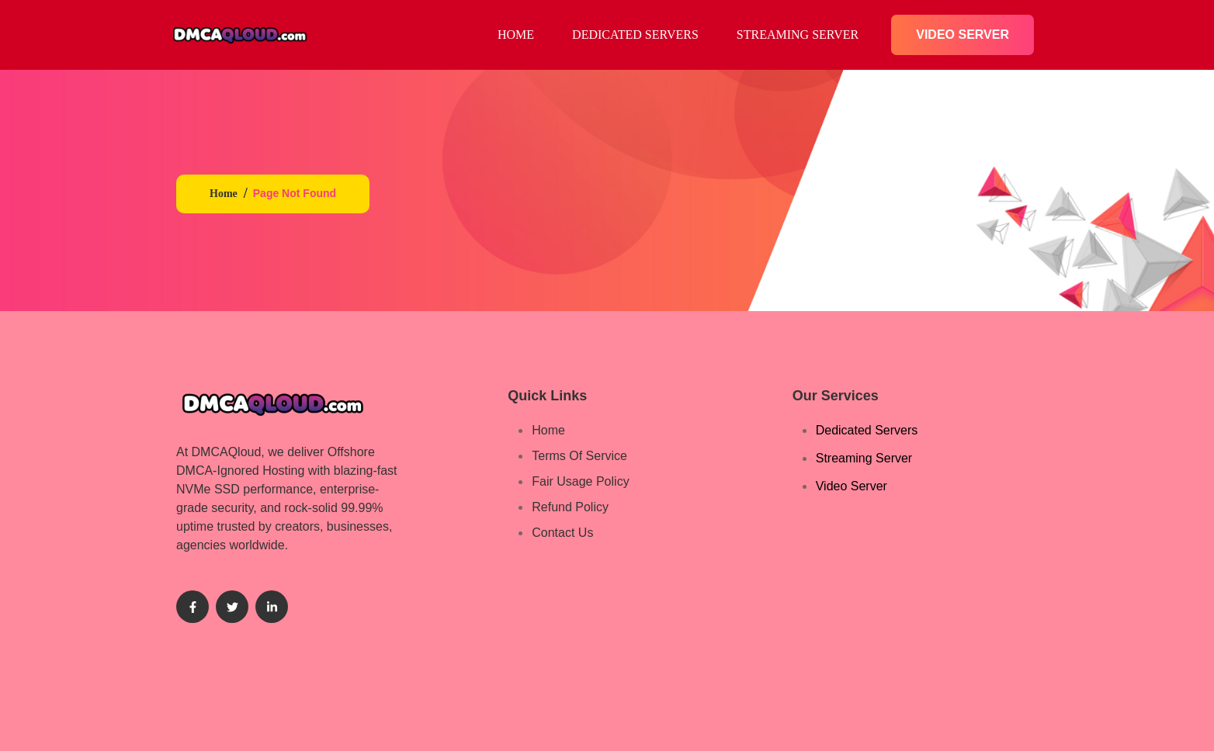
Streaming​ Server (797, 34)
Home (224, 193)
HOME (516, 34)
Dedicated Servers (635, 34)
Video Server (962, 34)
